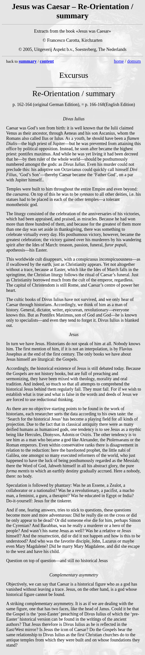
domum (134, 61)
